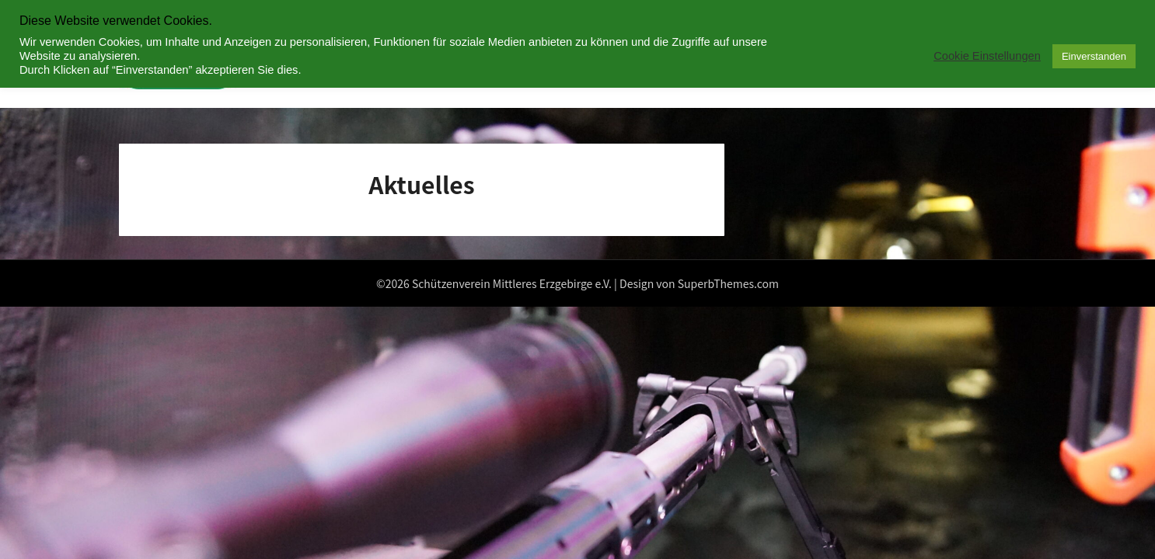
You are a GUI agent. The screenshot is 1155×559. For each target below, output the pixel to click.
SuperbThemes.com (728, 283)
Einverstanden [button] (1094, 56)
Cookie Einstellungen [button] (987, 56)
